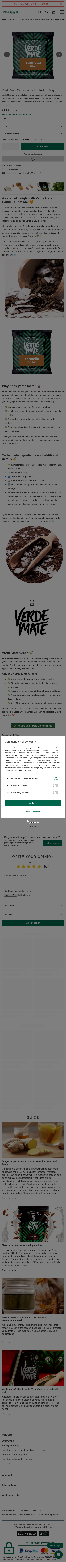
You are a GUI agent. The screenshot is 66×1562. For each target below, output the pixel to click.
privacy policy (14, 755)
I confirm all (33, 803)
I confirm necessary (33, 811)
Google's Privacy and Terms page (18, 770)
